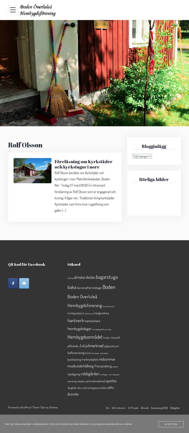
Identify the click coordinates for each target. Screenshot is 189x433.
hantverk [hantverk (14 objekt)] (75, 320)
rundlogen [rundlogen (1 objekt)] (104, 374)
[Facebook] (13, 283)
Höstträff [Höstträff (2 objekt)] (115, 337)
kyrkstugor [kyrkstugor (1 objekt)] (95, 353)
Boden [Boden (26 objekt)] (109, 286)
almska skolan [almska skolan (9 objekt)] (84, 277)
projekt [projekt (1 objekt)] (115, 366)
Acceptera (171, 424)
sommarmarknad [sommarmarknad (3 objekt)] (95, 381)
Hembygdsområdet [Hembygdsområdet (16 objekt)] (85, 337)
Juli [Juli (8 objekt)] (82, 345)
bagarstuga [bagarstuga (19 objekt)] (107, 277)
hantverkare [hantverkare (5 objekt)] (92, 321)
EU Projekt (133, 407)
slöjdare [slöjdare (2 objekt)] (81, 381)
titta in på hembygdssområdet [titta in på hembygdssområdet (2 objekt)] (91, 387)
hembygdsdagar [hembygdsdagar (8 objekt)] (79, 328)
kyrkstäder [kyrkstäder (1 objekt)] (104, 353)
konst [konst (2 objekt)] (88, 353)
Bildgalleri (175, 407)
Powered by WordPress (19, 407)
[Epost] (24, 283)
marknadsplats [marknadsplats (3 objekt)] (90, 359)
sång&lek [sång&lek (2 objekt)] (71, 387)
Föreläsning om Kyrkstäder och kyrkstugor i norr (84, 164)
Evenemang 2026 (159, 407)
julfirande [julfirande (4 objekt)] (72, 346)
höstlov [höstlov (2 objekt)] (106, 337)
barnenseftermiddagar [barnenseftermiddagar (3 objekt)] (89, 288)
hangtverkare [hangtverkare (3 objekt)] (101, 313)
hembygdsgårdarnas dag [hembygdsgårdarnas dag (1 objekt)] (101, 329)
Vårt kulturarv (119, 407)
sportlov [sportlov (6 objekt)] (111, 381)
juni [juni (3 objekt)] (117, 346)
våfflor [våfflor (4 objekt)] (110, 388)
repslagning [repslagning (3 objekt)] (73, 374)
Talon (43, 407)
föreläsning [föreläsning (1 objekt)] (89, 313)
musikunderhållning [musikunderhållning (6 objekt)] (80, 366)
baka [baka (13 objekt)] (71, 287)
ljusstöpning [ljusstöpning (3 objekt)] (74, 359)
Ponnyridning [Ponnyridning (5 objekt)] (103, 366)
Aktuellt (145, 407)
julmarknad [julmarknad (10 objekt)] (94, 345)
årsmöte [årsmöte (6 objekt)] (73, 394)
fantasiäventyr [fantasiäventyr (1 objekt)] (108, 306)
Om (107, 407)
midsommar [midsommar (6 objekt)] (107, 359)
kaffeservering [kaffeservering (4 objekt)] (76, 353)
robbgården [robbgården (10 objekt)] (90, 373)
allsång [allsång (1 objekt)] (70, 278)
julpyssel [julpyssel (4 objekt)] (109, 346)
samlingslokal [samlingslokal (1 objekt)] (114, 374)
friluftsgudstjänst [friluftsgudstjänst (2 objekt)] (75, 313)
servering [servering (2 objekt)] (71, 381)
